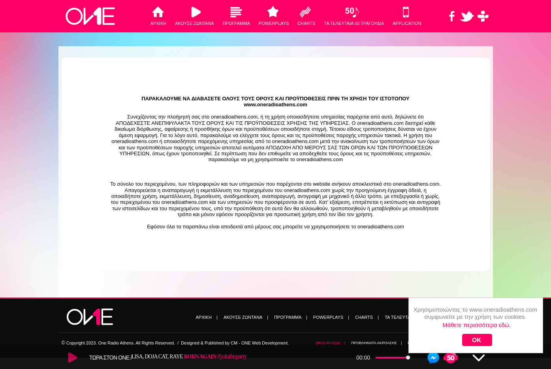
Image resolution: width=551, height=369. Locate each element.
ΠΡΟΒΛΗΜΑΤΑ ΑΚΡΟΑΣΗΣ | (376, 343)
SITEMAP (475, 343)
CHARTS (306, 23)
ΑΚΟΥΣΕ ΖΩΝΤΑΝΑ (194, 23)
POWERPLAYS (274, 23)
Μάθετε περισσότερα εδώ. (476, 310)
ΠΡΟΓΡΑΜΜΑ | (290, 317)
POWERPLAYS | (331, 317)
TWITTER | (450, 343)
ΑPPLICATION (407, 23)
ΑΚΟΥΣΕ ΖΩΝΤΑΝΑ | (246, 317)
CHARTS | (367, 317)
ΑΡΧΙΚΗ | (207, 317)
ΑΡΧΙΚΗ (158, 23)
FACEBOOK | (421, 343)
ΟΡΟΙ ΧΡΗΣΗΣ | (330, 343)
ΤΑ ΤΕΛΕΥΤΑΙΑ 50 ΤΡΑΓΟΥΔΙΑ (354, 23)
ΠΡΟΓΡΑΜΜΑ (236, 23)
